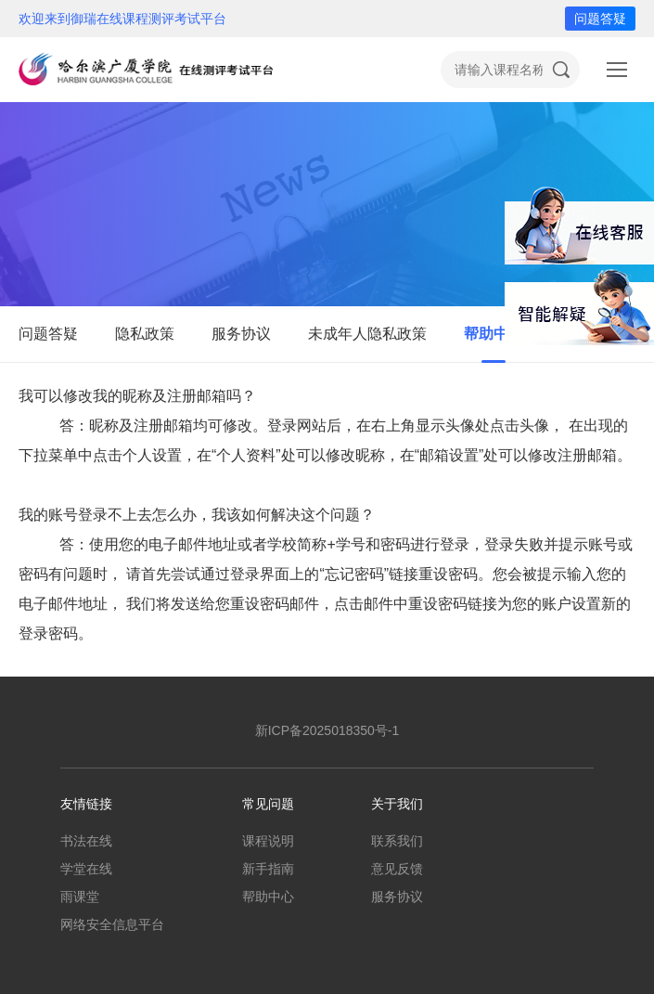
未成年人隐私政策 (367, 334)
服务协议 (241, 334)
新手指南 (268, 868)
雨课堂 (79, 896)
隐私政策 (144, 334)
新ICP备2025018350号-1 (327, 730)
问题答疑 (600, 18)
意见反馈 (397, 868)
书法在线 (86, 840)
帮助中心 (493, 334)
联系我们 (397, 840)
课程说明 (268, 840)
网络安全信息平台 (112, 924)
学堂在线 (86, 868)
